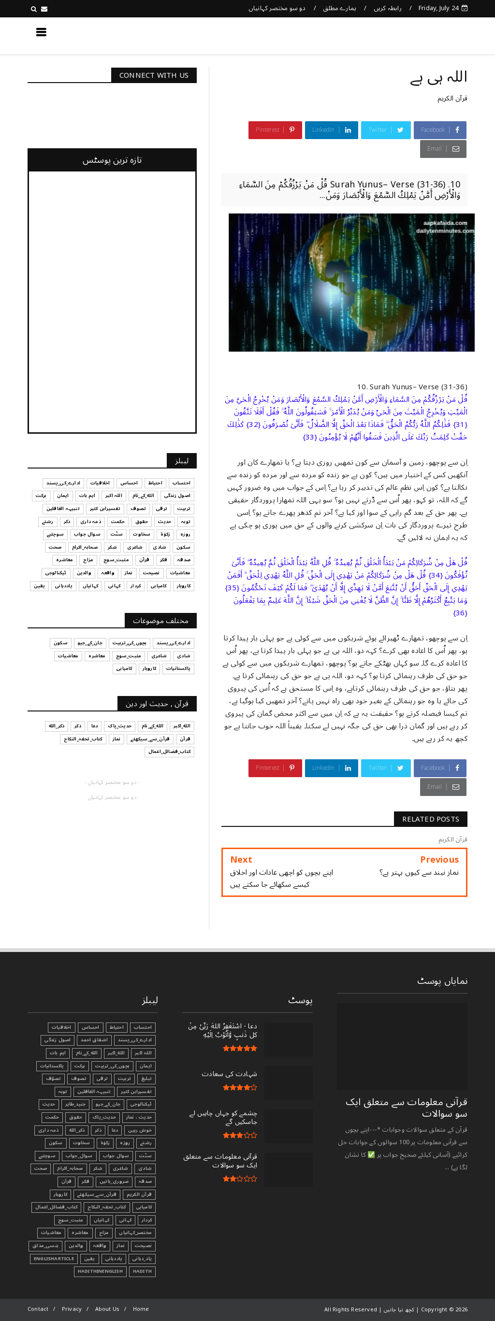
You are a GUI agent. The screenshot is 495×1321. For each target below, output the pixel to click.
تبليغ (146, 1078)
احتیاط (117, 1027)
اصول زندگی (57, 1040)
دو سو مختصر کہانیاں (277, 8)
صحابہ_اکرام (70, 1168)
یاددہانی (114, 1259)
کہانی (125, 1220)
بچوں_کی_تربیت (112, 1066)
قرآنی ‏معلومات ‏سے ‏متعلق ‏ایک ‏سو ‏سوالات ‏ (406, 1108)
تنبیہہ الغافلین (94, 1091)
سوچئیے (47, 1156)
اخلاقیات (62, 1027)
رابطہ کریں (388, 8)
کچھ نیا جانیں (429, 35)
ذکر (98, 1130)
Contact (38, 1309)
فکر (85, 1181)
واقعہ (99, 1245)
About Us (107, 1309)
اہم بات (58, 1053)
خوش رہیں (140, 1130)
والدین (76, 1245)
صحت (40, 1168)
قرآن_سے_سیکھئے (96, 1194)
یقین (89, 1259)
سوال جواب (116, 1156)
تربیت (124, 1078)
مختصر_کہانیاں (135, 1232)
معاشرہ (80, 1232)
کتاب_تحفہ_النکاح (106, 1207)
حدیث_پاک (104, 1117)
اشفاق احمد (94, 1040)
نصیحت (143, 1245)
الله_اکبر (116, 1053)
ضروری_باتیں (114, 1181)
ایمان (146, 1066)
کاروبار (60, 1194)
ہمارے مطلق (339, 8)
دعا (115, 1130)
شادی (145, 1168)
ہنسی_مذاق (45, 1245)
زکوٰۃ (105, 1143)
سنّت (145, 1156)
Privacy (72, 1309)
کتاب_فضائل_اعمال (56, 1207)
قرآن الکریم (452, 98)
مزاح (104, 1232)
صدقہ (145, 1181)
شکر (98, 1168)
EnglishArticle (54, 1259)
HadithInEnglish (100, 1271)
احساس (91, 1027)
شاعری (120, 1168)
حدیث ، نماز (139, 1117)
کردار (147, 1220)
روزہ (125, 1143)
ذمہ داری (48, 1130)
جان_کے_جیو (108, 1104)
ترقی (102, 1078)
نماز (120, 1245)
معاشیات (51, 1232)
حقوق (75, 1117)
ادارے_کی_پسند (135, 1040)
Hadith (142, 1271)
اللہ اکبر (143, 1053)
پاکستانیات (52, 1066)
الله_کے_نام (87, 1053)
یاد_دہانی (142, 1259)
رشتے (146, 1143)
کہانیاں (101, 1220)
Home (141, 1309)
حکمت (52, 1117)
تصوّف (53, 1078)
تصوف (79, 1078)
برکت (80, 1066)
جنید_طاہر (75, 1104)
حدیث (49, 1104)
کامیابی (144, 1207)
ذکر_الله (77, 1130)
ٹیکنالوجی (141, 1104)
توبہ (63, 1091)
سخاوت (81, 1143)
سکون (56, 1143)
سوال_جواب (79, 1156)
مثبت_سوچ (71, 1220)
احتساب (143, 1027)
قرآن (66, 1181)
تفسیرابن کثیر (136, 1091)
